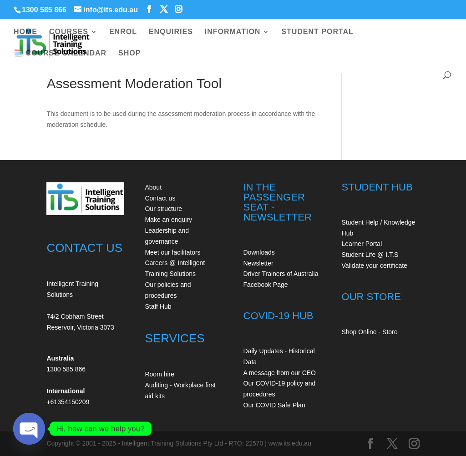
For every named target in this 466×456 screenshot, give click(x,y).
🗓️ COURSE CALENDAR (60, 53)
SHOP (129, 53)
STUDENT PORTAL (317, 32)
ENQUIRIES (171, 32)
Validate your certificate (374, 265)
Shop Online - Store (370, 332)
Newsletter (258, 263)
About (153, 187)
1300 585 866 (44, 10)
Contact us (160, 198)
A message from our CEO (279, 372)
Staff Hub (158, 306)
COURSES (68, 32)
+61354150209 (67, 402)
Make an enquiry (168, 219)
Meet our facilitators (172, 252)
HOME (25, 32)
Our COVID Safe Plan (274, 405)
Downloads (259, 252)
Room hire (159, 374)
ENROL (123, 32)
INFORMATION (233, 32)
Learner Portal (362, 243)
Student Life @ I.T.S (370, 254)
